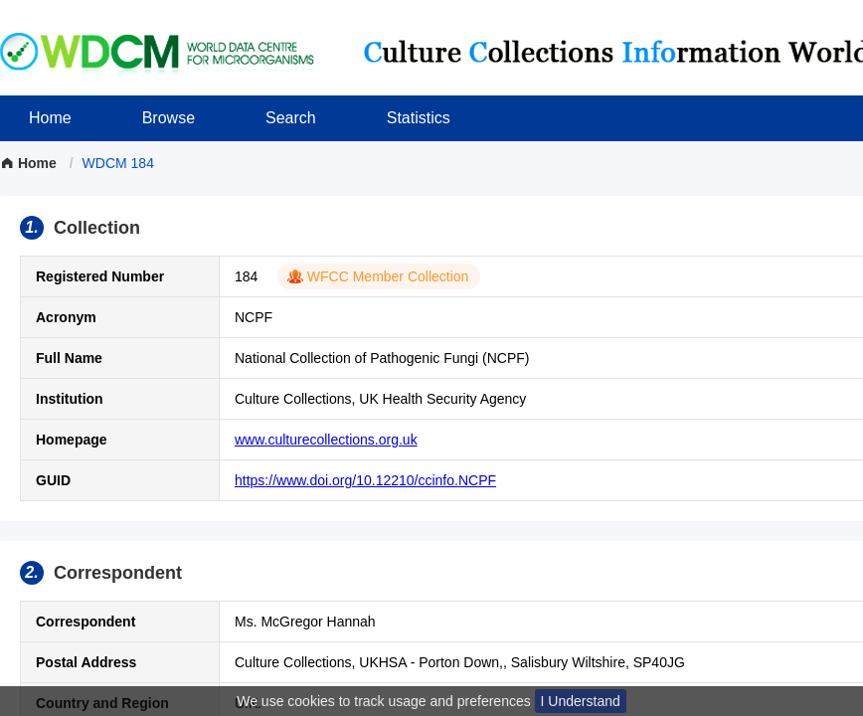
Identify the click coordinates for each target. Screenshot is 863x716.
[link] (118, 163)
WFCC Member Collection (388, 276)
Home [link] (30, 163)
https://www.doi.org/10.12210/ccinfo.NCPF (365, 480)
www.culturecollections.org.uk (326, 440)
